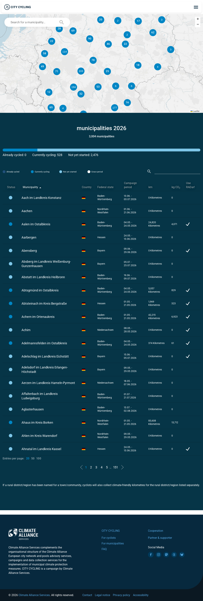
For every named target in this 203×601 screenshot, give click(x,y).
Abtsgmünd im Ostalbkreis (40, 290)
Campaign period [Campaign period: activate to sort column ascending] (130, 185)
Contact (87, 595)
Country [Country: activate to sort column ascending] (87, 187)
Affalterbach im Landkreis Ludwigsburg (40, 396)
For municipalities (113, 543)
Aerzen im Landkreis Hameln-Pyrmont (48, 383)
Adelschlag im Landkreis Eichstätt (45, 356)
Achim (26, 330)
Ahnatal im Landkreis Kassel (41, 449)
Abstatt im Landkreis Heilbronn (43, 277)
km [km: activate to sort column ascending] (150, 187)
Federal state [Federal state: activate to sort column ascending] (105, 187)
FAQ (104, 549)
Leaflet (194, 111)
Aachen (27, 211)
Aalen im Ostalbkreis (36, 224)
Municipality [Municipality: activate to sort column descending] (30, 187)
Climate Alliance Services (34, 595)
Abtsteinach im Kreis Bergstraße (44, 303)
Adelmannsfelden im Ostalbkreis (44, 343)
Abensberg (29, 250)
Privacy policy (121, 595)
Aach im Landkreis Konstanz (41, 198)
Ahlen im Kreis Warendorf (39, 436)
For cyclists (109, 537)
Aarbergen (29, 237)
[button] (131, 86)
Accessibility (141, 595)
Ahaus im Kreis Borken (37, 422)
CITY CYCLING (111, 530)
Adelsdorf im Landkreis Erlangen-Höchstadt (45, 369)
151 (115, 467)
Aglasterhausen (33, 409)
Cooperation (155, 530)
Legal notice (102, 595)
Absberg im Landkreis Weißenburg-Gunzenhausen (46, 264)
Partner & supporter (160, 537)
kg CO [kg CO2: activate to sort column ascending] (176, 187)
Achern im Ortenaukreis (38, 317)
